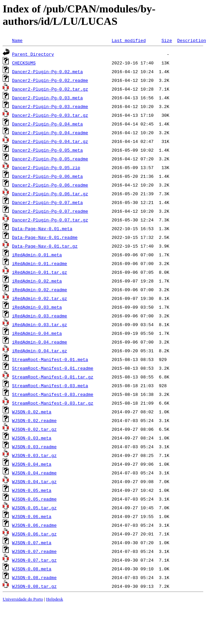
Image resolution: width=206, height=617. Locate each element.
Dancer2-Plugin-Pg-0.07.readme (50, 211)
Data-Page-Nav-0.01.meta (42, 228)
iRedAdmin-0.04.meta (37, 333)
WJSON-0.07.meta (31, 542)
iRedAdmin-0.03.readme (39, 316)
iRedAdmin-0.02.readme (39, 290)
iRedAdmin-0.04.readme (39, 342)
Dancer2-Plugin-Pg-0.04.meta (47, 124)
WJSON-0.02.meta (31, 412)
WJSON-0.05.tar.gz (34, 508)
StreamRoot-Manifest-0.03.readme (52, 394)
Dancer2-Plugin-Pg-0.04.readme (50, 133)
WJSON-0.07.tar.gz (34, 560)
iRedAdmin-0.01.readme (39, 263)
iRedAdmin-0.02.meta (37, 281)
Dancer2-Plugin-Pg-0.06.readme (50, 185)
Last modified (129, 40)
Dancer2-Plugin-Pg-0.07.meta (47, 202)
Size (166, 40)
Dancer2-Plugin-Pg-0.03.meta (47, 98)
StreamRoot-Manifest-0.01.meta (50, 359)
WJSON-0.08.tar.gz (34, 586)
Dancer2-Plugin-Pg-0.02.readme (50, 80)
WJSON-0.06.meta (31, 516)
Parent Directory (33, 54)
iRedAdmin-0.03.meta (37, 307)
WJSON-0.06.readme (34, 525)
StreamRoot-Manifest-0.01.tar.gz (52, 377)
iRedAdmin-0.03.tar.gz (39, 324)
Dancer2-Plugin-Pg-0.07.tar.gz (50, 220)
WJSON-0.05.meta (31, 490)
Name (17, 40)
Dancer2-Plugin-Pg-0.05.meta (47, 150)
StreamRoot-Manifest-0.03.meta (50, 385)
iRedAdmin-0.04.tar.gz (39, 351)
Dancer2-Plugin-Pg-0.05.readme (50, 159)
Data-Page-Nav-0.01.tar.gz (45, 246)
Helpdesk (54, 599)
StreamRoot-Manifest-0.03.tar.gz (52, 403)
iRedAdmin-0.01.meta (37, 255)
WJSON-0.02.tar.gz (34, 429)
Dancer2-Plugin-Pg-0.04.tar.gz (50, 141)
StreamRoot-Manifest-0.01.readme (52, 368)
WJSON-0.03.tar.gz (34, 455)
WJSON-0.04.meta (31, 464)
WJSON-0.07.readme (34, 551)
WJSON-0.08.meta (31, 569)
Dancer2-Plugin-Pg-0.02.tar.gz (50, 89)
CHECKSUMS (24, 63)
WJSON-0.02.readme (34, 420)
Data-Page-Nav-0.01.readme (45, 237)
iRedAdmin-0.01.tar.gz (39, 272)
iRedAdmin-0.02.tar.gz (39, 298)
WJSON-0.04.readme (34, 473)
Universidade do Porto (23, 599)
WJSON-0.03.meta (31, 438)
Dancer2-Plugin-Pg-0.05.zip (46, 167)
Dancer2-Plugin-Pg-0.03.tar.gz (50, 115)
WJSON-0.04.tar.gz (34, 481)
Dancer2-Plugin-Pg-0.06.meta (47, 176)
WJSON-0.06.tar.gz (34, 534)
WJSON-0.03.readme (34, 447)
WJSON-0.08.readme (34, 577)
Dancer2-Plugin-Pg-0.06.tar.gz (50, 194)
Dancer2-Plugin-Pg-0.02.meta (47, 71)
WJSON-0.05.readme (34, 499)
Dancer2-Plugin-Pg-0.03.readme (50, 106)
